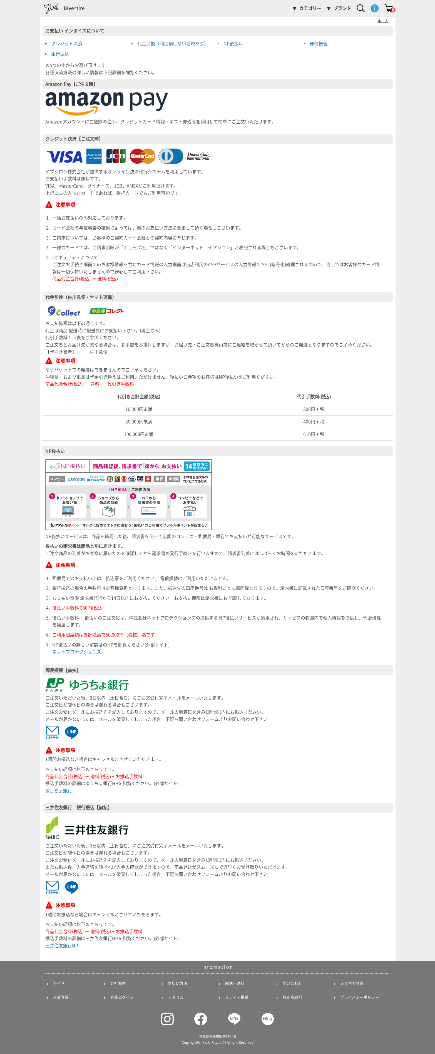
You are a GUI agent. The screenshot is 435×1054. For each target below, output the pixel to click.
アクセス (175, 997)
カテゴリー (310, 8)
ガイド (59, 983)
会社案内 (118, 983)
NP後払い (233, 43)
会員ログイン (122, 997)
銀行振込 (60, 54)
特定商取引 (292, 997)
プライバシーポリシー (359, 997)
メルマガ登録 (352, 983)
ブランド (342, 8)
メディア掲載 (236, 997)
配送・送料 (235, 983)
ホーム (383, 21)
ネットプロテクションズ (76, 652)
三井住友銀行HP (61, 945)
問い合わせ (292, 983)
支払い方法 (177, 983)
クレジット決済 (66, 43)
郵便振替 (318, 43)
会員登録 (61, 997)
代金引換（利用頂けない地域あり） (172, 43)
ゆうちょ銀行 (58, 790)
